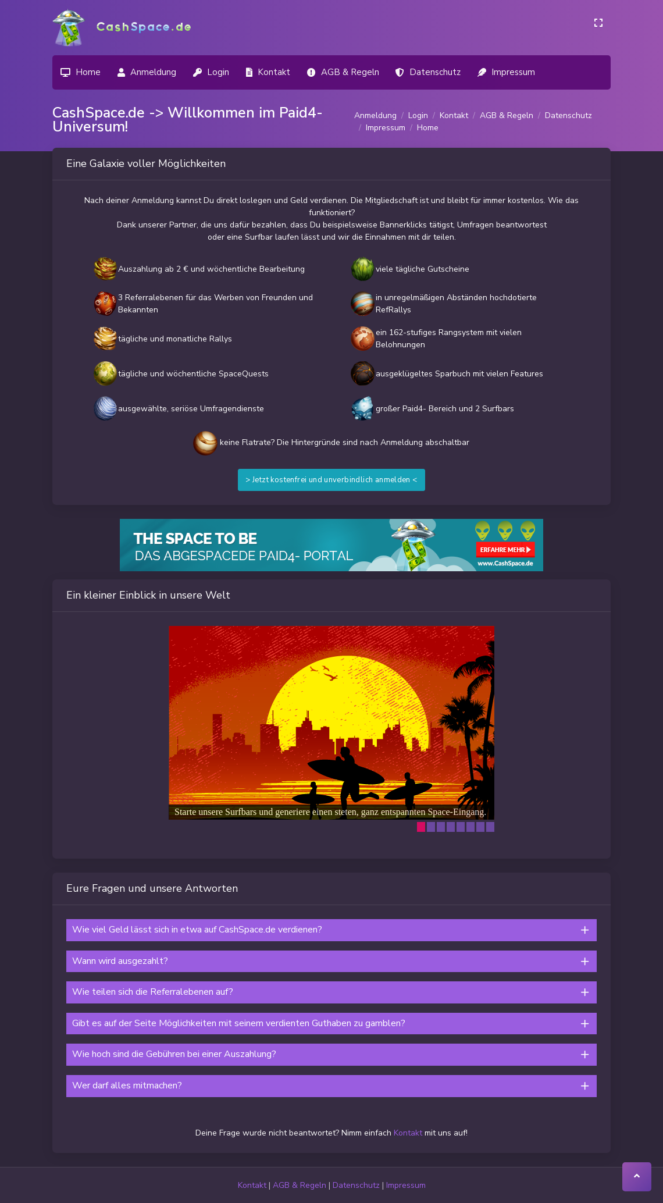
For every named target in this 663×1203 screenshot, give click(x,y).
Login (418, 115)
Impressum (385, 127)
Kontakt (454, 115)
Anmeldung (375, 115)
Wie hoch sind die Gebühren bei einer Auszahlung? (174, 1054)
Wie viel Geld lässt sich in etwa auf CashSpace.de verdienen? (197, 929)
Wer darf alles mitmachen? (127, 1085)
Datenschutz (568, 115)
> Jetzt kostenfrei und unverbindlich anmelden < (331, 480)
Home (428, 127)
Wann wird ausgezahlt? (120, 961)
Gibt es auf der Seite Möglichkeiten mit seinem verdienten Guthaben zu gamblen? (238, 1023)
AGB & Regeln (506, 115)
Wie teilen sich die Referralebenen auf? (152, 991)
